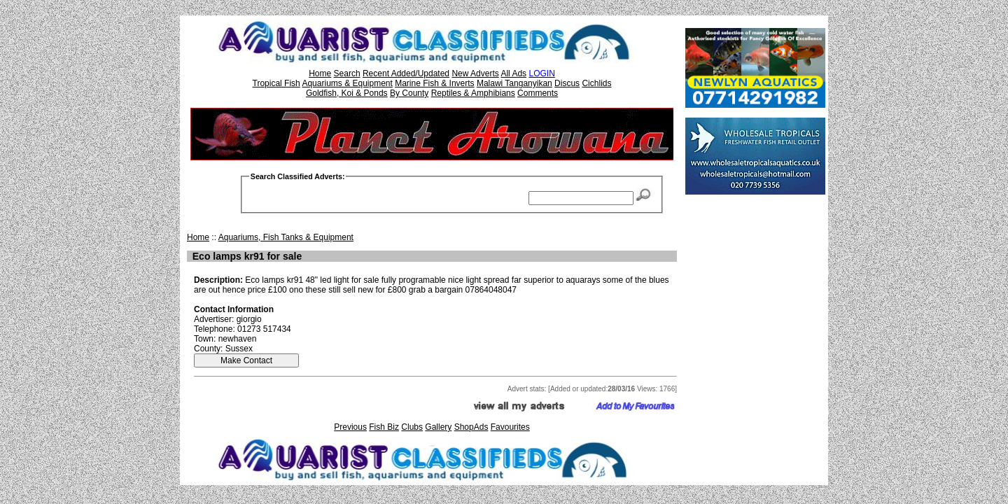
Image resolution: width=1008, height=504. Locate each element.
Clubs (412, 427)
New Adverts (474, 73)
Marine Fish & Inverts (434, 83)
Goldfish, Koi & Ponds (347, 93)
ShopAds (471, 427)
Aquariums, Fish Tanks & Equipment (286, 237)
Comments (537, 93)
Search (347, 73)
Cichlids (596, 83)
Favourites (510, 427)
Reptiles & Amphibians (473, 93)
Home (320, 73)
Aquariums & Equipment (347, 83)
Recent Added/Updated (406, 73)
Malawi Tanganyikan (514, 83)
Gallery (438, 427)
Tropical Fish (276, 83)
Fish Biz (384, 427)
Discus (567, 83)
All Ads (513, 73)
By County (409, 93)
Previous (350, 427)
